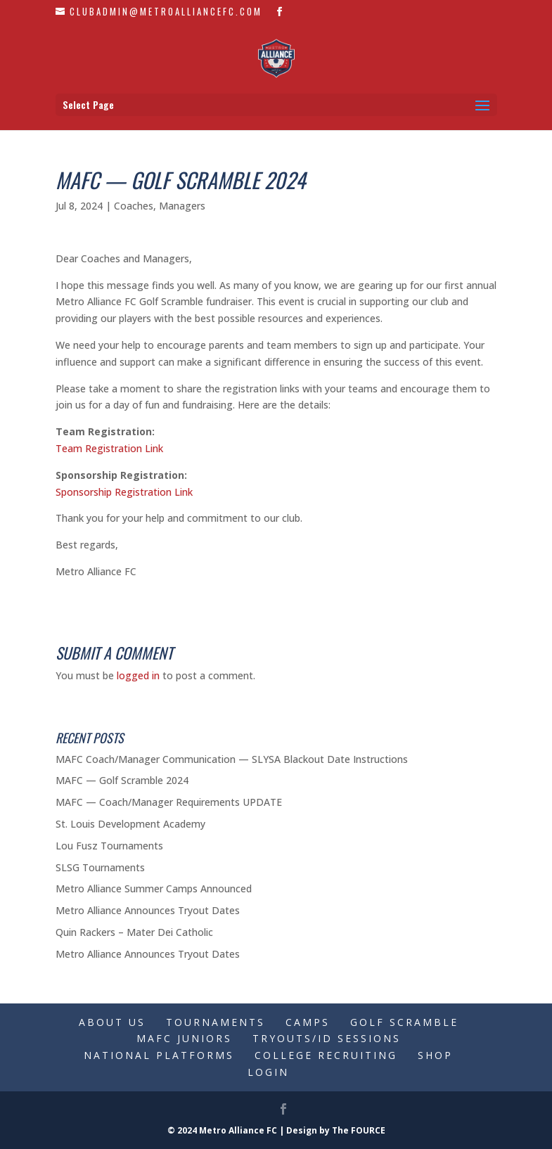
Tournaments (215, 1022)
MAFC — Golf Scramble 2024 (122, 780)
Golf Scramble (404, 1022)
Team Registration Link (109, 448)
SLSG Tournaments (100, 867)
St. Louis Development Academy (130, 823)
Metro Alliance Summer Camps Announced (154, 888)
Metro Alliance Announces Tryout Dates (148, 910)
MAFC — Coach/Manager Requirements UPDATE (169, 802)
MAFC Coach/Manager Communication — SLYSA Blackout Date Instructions (232, 759)
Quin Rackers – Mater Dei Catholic (134, 932)
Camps (307, 1022)
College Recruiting (326, 1055)
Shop (435, 1055)
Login (268, 1072)
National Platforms (159, 1055)
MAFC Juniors (184, 1038)
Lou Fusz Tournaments (109, 845)
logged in (138, 675)
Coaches (133, 205)
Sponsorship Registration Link (124, 492)
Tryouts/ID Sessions (326, 1038)
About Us (112, 1022)
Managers (182, 205)
